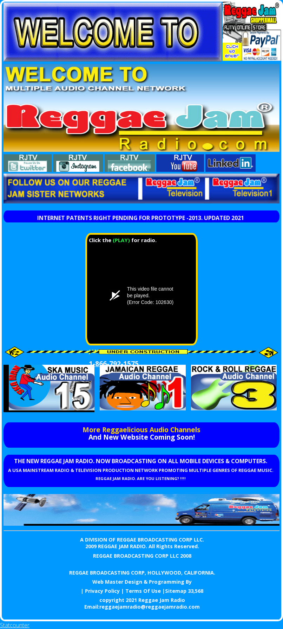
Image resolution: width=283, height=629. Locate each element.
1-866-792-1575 (114, 363)
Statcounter (14, 625)
